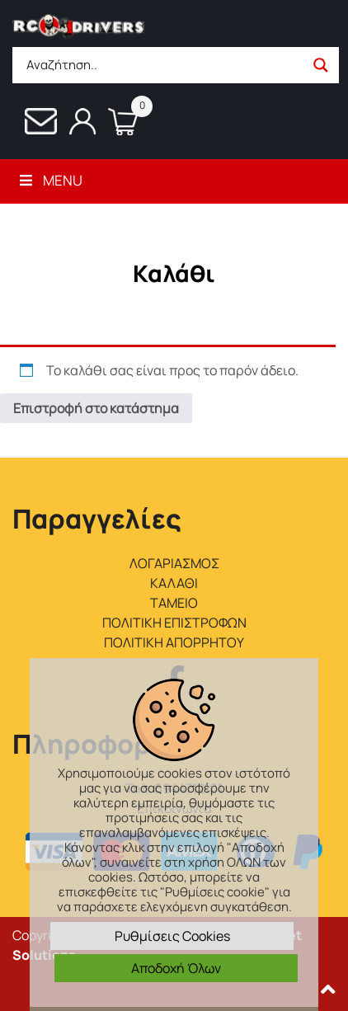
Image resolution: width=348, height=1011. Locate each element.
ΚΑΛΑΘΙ (174, 583)
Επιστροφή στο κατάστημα (96, 408)
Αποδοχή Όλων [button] (176, 968)
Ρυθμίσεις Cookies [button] (172, 936)
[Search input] (163, 65)
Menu (49, 180)
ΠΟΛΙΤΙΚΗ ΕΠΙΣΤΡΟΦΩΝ (174, 623)
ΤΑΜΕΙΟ (174, 603)
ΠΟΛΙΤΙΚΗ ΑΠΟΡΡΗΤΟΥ (174, 642)
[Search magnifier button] (320, 65)
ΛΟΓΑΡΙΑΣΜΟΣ (174, 563)
